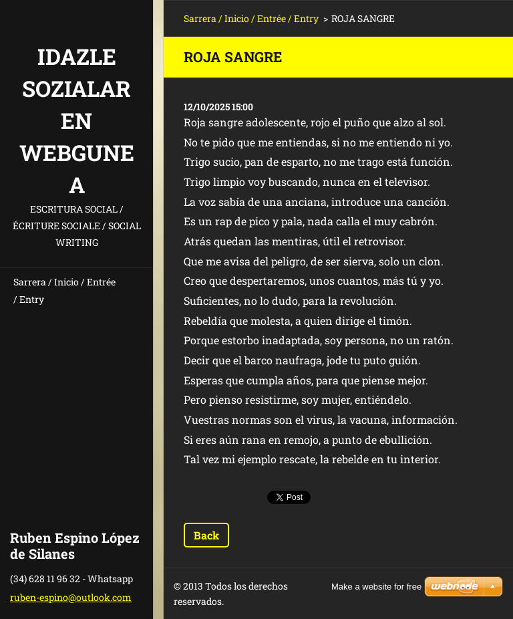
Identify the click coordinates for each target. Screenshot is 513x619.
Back (206, 535)
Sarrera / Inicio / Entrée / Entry (64, 290)
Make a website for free (376, 587)
